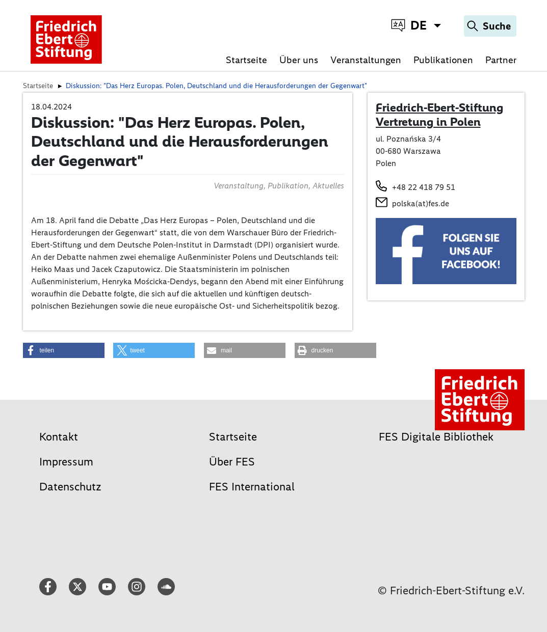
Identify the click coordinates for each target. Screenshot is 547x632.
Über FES (232, 462)
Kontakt (58, 437)
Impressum (66, 462)
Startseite (246, 60)
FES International (252, 486)
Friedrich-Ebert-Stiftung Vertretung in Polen (439, 114)
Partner (500, 60)
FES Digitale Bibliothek (436, 437)
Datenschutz (70, 486)
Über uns (298, 60)
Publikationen (443, 60)
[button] (64, 350)
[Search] (490, 26)
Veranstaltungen (365, 60)
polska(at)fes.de (420, 203)
